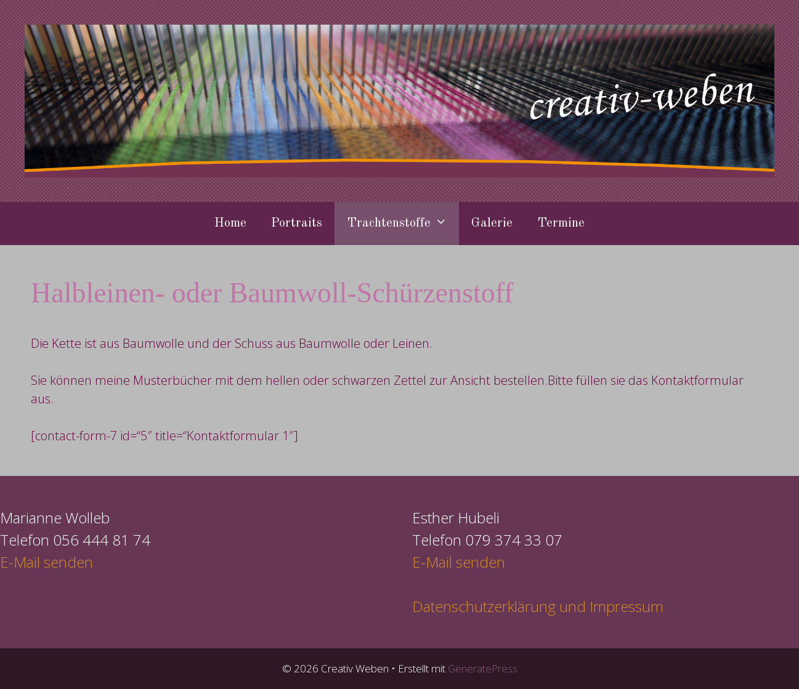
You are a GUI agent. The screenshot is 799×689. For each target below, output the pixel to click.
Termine (561, 223)
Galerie (492, 223)
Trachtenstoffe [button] (403, 223)
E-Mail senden (46, 562)
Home (230, 223)
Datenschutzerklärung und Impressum (537, 606)
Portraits (296, 223)
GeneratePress (482, 668)
